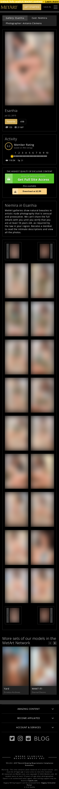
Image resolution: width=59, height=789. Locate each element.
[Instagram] (20, 738)
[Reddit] (28, 738)
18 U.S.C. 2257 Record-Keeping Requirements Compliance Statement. (29, 764)
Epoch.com (32, 781)
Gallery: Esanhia (15, 17)
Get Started (31, 6)
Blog (41, 738)
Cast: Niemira (39, 17)
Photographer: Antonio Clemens (24, 23)
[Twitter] (12, 738)
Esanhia (11, 110)
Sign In (47, 7)
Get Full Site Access (28, 178)
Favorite (11, 121)
